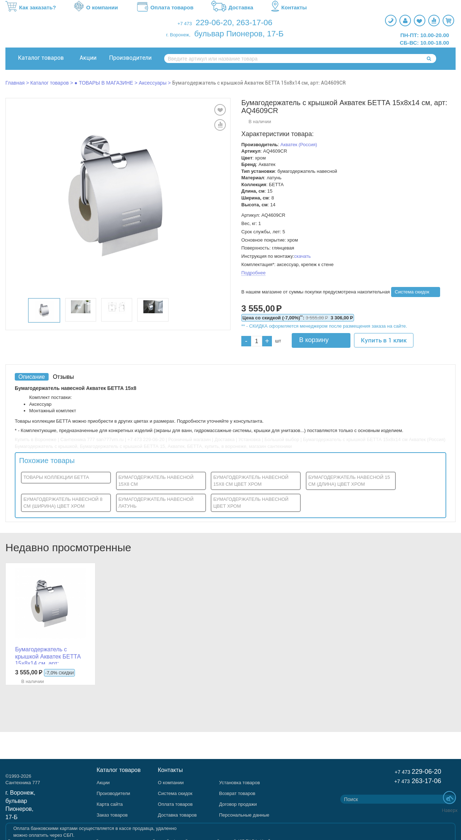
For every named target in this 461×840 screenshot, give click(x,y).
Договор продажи (238, 804)
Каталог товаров (41, 57)
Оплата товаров (164, 8)
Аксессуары (152, 83)
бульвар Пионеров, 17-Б (238, 33)
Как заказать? (30, 8)
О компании (96, 8)
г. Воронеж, (178, 34)
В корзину (313, 339)
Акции (88, 57)
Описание (31, 377)
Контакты (289, 8)
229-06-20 (214, 22)
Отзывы (63, 377)
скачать (302, 256)
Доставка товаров (177, 815)
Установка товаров (239, 782)
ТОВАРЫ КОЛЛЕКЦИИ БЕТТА (56, 477)
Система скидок (412, 292)
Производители (130, 57)
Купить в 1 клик (384, 340)
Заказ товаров (112, 815)
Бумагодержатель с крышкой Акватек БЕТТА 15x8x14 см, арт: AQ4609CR (259, 83)
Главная (14, 83)
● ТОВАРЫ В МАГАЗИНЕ (104, 83)
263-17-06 (254, 22)
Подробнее (253, 272)
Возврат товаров (237, 793)
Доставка (232, 8)
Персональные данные (244, 815)
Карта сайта (109, 804)
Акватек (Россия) (299, 144)
